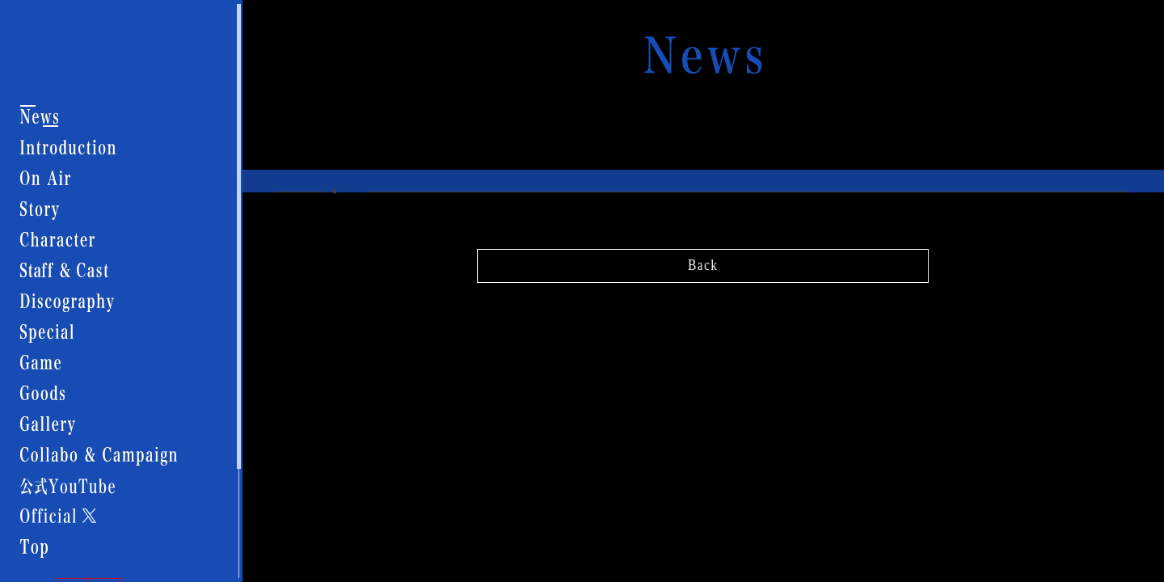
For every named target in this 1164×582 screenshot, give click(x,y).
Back (703, 261)
